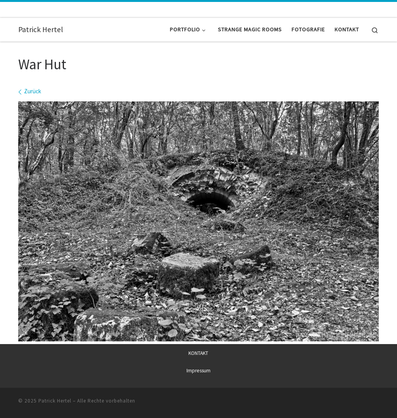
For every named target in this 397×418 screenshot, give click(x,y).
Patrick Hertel (54, 400)
